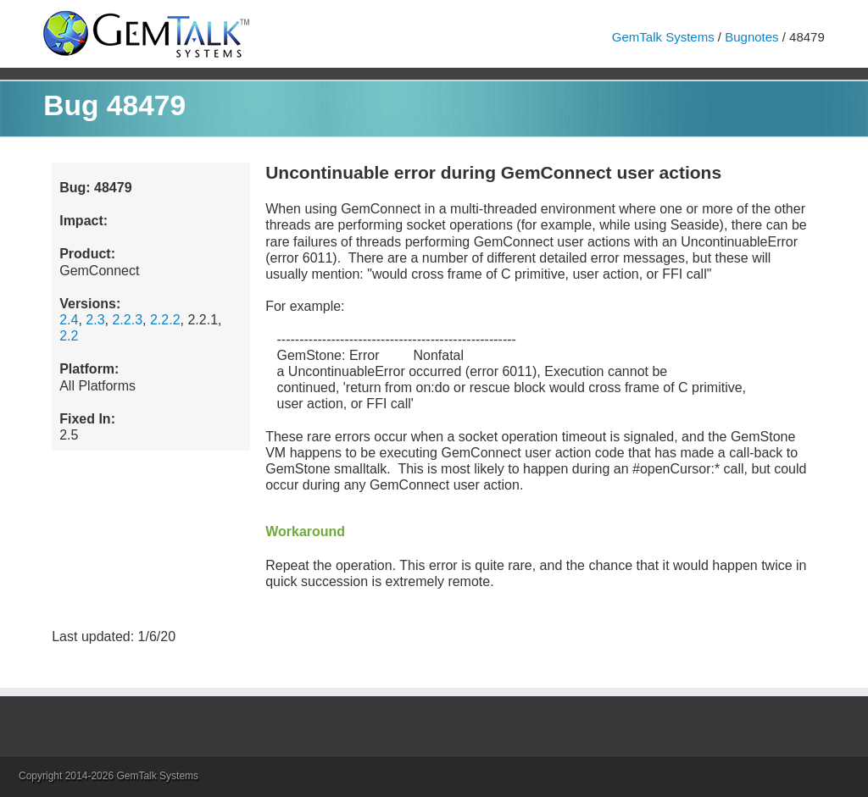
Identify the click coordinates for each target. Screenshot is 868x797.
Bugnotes (751, 37)
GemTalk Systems (663, 37)
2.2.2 (165, 320)
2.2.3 (127, 320)
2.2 (68, 336)
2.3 (95, 320)
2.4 (68, 320)
